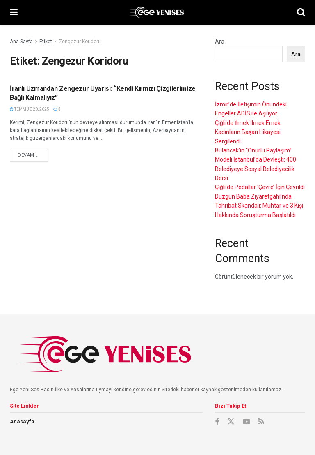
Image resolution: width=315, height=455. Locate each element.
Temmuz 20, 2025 (29, 109)
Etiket (45, 41)
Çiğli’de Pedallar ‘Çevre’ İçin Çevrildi (260, 187)
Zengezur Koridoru (80, 41)
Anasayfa (22, 421)
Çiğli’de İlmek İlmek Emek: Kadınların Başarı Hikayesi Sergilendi (248, 132)
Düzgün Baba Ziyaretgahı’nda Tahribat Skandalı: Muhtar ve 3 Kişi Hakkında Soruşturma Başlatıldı (259, 205)
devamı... (29, 155)
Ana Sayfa (21, 41)
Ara (219, 41)
